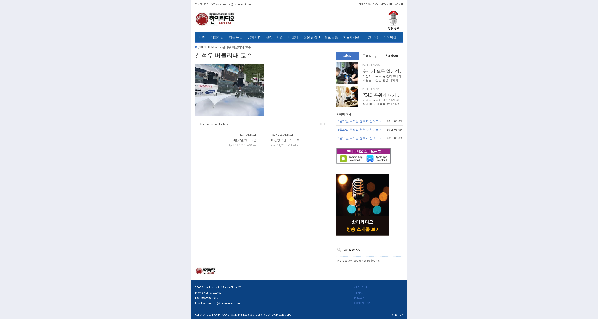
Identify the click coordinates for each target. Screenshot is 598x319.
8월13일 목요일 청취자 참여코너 (360, 138)
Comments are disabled (213, 124)
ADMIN (399, 4)
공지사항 (254, 37)
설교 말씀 (331, 37)
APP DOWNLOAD (368, 4)
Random (392, 55)
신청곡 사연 (274, 37)
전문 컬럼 (310, 37)
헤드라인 (217, 37)
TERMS (358, 293)
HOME (202, 37)
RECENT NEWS (371, 65)
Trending (369, 55)
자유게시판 (351, 37)
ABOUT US (360, 287)
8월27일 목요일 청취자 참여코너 (360, 121)
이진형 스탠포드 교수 (285, 140)
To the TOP (396, 314)
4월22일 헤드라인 (245, 140)
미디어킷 (389, 37)
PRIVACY (359, 298)
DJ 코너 (293, 37)
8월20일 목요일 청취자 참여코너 (360, 130)
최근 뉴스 (236, 37)
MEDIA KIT (386, 4)
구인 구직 (371, 37)
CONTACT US (362, 303)
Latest (347, 55)
